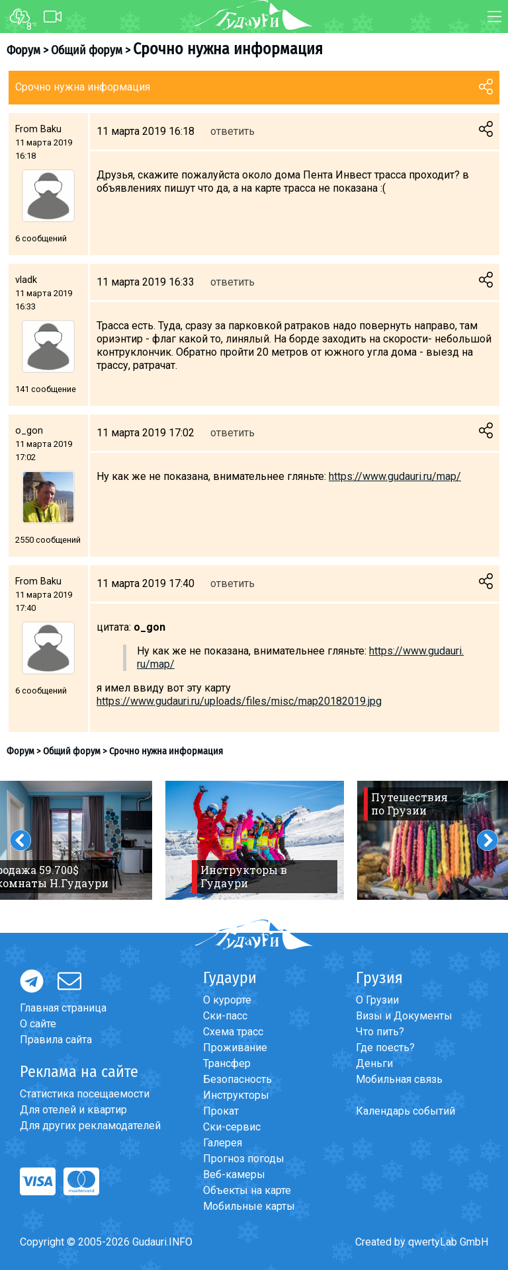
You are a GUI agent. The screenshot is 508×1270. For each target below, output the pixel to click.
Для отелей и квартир (73, 1109)
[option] (255, 840)
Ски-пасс (225, 1016)
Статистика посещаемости (84, 1094)
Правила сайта (56, 1039)
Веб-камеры (234, 1174)
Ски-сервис (232, 1127)
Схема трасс (233, 1031)
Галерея (222, 1142)
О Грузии (377, 1000)
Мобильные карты (249, 1206)
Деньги (374, 1063)
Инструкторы (236, 1095)
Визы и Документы (404, 1016)
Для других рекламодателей (90, 1125)
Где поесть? (385, 1047)
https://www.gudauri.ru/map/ (395, 476)
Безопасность (237, 1079)
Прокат (221, 1111)
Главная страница (63, 1008)
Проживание (235, 1047)
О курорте (227, 1000)
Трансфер (227, 1063)
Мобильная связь (399, 1079)
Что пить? (380, 1031)
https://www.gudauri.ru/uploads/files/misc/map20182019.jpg (239, 701)
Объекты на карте (247, 1190)
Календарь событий (405, 1111)
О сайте (38, 1023)
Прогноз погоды (243, 1158)
